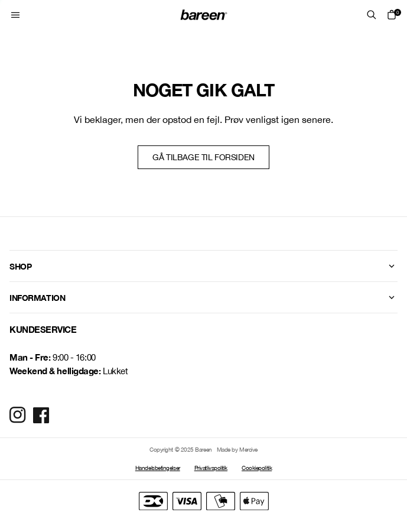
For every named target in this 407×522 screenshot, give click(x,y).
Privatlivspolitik (210, 467)
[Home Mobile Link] (203, 15)
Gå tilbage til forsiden (203, 157)
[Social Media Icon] (17, 415)
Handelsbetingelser (157, 467)
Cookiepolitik (257, 467)
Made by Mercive (237, 449)
